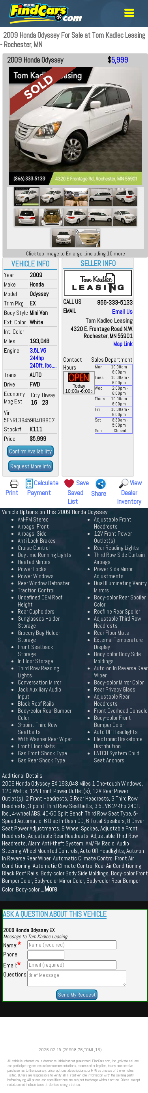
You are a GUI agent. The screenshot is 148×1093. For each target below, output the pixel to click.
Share (98, 493)
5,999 (119, 60)
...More (49, 889)
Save (82, 483)
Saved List (75, 497)
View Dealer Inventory (129, 492)
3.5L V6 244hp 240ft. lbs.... (43, 358)
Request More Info (30, 466)
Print (12, 492)
